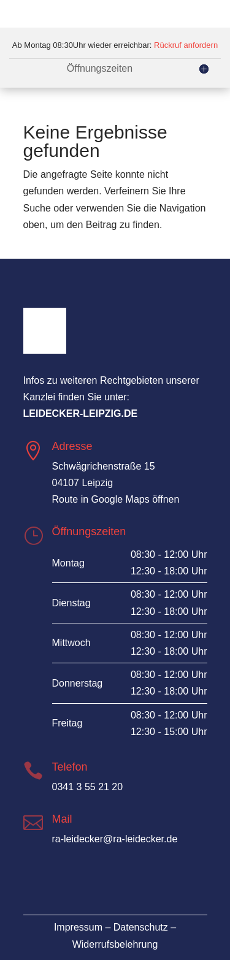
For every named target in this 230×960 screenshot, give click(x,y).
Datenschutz (140, 927)
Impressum (78, 927)
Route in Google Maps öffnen (116, 499)
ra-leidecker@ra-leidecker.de (115, 839)
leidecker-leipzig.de (80, 413)
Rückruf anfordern (186, 45)
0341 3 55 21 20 (87, 787)
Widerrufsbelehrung (115, 944)
